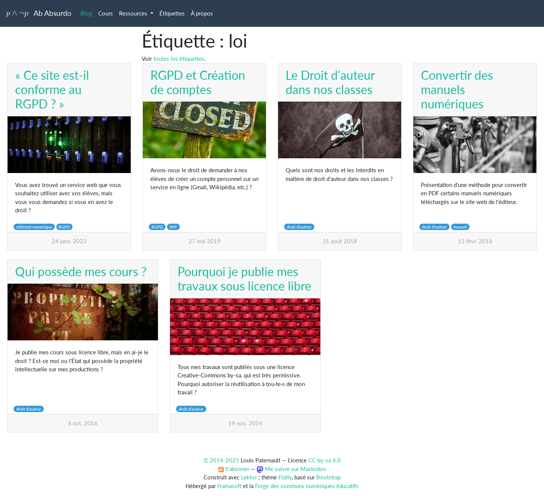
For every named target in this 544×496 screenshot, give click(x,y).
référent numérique (34, 226)
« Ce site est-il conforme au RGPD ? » (52, 89)
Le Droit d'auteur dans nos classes (330, 82)
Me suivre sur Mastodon (291, 468)
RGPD (64, 226)
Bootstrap (328, 477)
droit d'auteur (299, 226)
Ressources (134, 13)
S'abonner (233, 468)
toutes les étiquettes (178, 58)
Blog (86, 13)
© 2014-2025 (221, 460)
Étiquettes (172, 13)
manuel (460, 226)
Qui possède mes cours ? (81, 271)
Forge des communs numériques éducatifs (307, 485)
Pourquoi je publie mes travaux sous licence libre (244, 278)
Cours (105, 13)
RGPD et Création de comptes (197, 82)
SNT (173, 226)
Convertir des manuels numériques (457, 89)
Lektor (249, 477)
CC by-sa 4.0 (324, 460)
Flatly (285, 477)
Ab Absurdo (38, 13)
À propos (202, 13)
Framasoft (229, 485)
